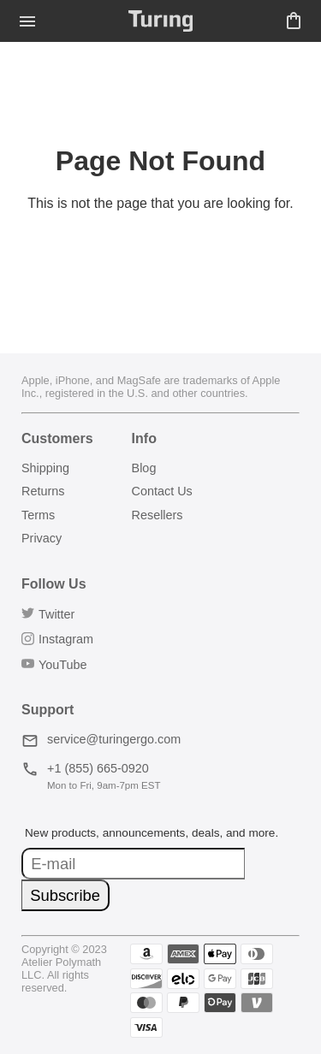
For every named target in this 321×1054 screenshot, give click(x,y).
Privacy (41, 538)
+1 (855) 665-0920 (85, 768)
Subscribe (65, 895)
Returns (42, 491)
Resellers (157, 515)
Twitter (47, 614)
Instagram (57, 639)
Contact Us (162, 491)
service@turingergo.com (101, 739)
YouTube (54, 665)
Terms (38, 515)
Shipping (45, 468)
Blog (144, 468)
